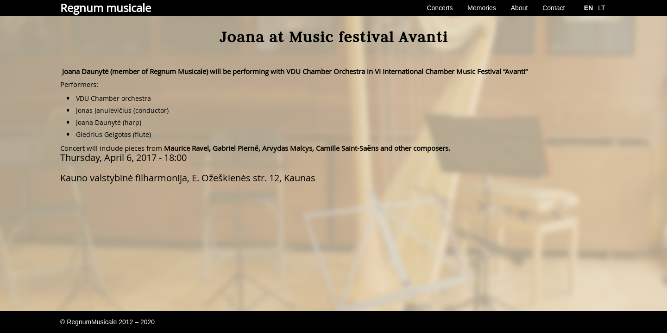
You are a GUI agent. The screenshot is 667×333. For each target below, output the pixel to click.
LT (601, 8)
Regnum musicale (105, 7)
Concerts (440, 8)
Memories (481, 8)
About (519, 8)
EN (588, 8)
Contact (553, 8)
